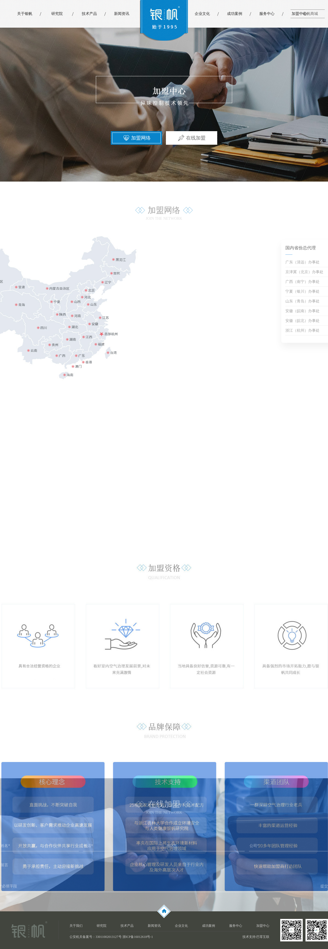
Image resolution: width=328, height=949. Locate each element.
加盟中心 (299, 14)
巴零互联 (262, 937)
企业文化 (202, 14)
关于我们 (76, 926)
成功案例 (234, 14)
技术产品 (89, 14)
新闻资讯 (121, 14)
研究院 (57, 14)
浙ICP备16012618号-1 (137, 937)
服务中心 (267, 14)
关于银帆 (24, 14)
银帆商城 (310, 14)
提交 (324, 890)
